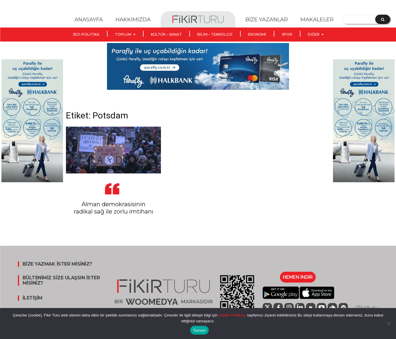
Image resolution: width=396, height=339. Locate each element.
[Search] (382, 19)
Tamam (199, 330)
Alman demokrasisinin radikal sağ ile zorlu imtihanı (113, 208)
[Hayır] (389, 323)
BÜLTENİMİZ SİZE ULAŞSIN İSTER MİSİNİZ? (61, 280)
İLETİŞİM (33, 298)
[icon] (310, 307)
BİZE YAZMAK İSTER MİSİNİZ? (57, 264)
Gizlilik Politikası (231, 315)
